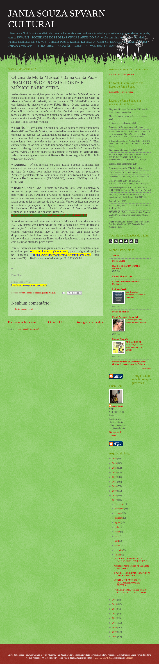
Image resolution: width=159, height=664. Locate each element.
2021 (114, 482)
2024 (114, 468)
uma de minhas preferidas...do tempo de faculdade (135, 294)
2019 (114, 491)
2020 (114, 486)
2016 (114, 600)
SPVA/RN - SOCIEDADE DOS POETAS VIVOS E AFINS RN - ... (132, 574)
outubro (118, 513)
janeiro (118, 555)
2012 (114, 618)
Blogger (129, 658)
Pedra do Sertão (119, 289)
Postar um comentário (24, 309)
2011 (114, 623)
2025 (114, 463)
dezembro (119, 504)
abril (117, 541)
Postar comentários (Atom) (27, 329)
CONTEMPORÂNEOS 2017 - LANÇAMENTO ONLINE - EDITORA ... (127, 582)
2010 (114, 627)
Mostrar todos (146, 368)
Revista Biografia (120, 339)
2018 (114, 495)
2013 (114, 613)
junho (117, 532)
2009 (114, 632)
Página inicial (56, 322)
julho (117, 527)
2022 (114, 477)
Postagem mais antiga (90, 322)
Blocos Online (118, 261)
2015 (114, 604)
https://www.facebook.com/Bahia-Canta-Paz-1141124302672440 (49, 215)
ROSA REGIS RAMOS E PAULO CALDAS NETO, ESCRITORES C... (131, 560)
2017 (114, 500)
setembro (119, 518)
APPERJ (116, 255)
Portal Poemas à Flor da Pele (125, 317)
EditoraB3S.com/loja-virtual (121, 92)
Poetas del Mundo (120, 312)
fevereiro (119, 550)
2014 (114, 609)
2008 (114, 637)
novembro (119, 509)
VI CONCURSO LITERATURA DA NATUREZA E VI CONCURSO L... (131, 591)
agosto (118, 522)
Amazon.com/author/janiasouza (122, 74)
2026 (114, 458)
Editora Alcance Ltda (122, 276)
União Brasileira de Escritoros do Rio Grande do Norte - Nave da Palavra (129, 363)
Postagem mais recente (22, 322)
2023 (114, 472)
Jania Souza (117, 406)
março (118, 545)
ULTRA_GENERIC (103, 658)
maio (117, 536)
